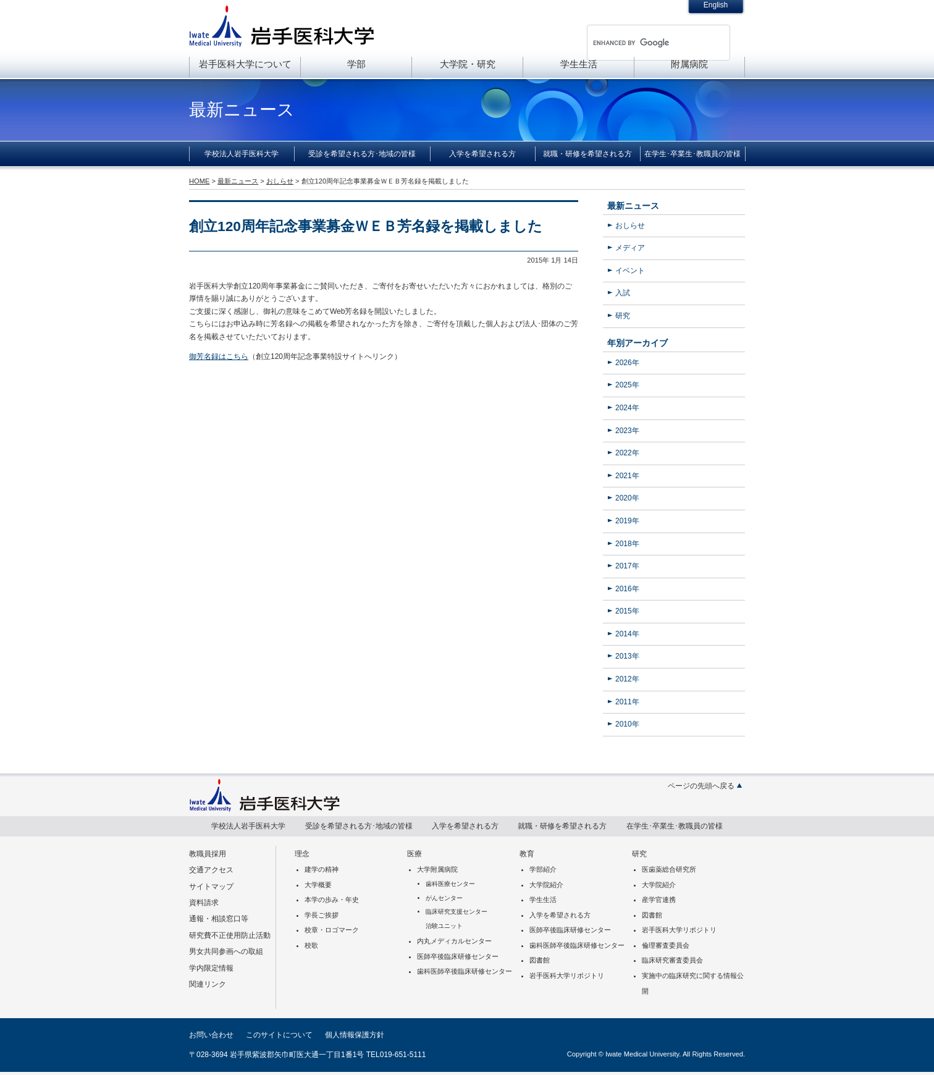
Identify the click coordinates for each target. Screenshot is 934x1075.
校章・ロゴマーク (332, 930)
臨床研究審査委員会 (672, 960)
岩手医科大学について (245, 64)
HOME (199, 181)
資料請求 (204, 902)
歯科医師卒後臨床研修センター (464, 971)
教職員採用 (207, 853)
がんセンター (444, 898)
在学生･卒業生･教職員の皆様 (692, 154)
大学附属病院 (437, 869)
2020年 (627, 498)
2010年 (627, 724)
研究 (622, 315)
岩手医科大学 (281, 26)
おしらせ (630, 225)
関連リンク (207, 984)
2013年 (627, 656)
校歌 (311, 945)
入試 (622, 293)
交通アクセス (211, 870)
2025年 (627, 385)
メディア (630, 247)
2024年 (627, 407)
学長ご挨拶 (322, 915)
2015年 (627, 611)
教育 (527, 853)
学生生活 (578, 64)
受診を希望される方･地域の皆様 (362, 154)
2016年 (627, 588)
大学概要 (318, 884)
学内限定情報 (211, 968)
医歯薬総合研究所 (669, 869)
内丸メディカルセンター (454, 941)
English (716, 5)
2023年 (627, 430)
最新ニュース (633, 206)
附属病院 (689, 64)
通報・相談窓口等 (218, 918)
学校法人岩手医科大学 (241, 154)
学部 (356, 64)
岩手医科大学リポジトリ (566, 975)
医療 (414, 853)
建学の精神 (322, 869)
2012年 (627, 679)
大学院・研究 (467, 64)
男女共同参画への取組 (226, 951)
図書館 (539, 960)
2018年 (627, 543)
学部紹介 (543, 869)
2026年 (627, 362)
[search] (642, 42)
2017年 (627, 566)
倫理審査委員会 (665, 945)
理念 (302, 853)
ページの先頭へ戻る (701, 786)
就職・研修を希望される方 (587, 154)
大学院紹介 (546, 884)
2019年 (627, 520)
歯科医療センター (450, 883)
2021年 (627, 475)
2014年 (627, 634)
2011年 (627, 702)
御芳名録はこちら (218, 356)
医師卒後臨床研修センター (458, 956)
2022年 (627, 453)
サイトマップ (211, 886)
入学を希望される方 (482, 154)
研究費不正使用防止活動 (230, 935)
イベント (630, 270)
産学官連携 (659, 899)
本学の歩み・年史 (332, 899)
